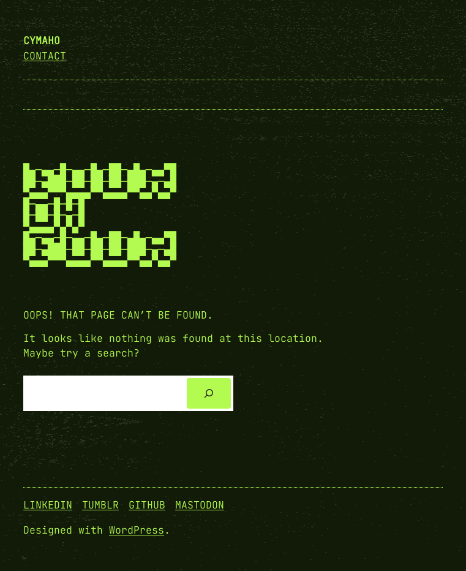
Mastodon (199, 505)
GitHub (147, 505)
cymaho (41, 40)
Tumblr (100, 505)
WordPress (136, 530)
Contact (44, 55)
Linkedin (47, 505)
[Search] (209, 393)
